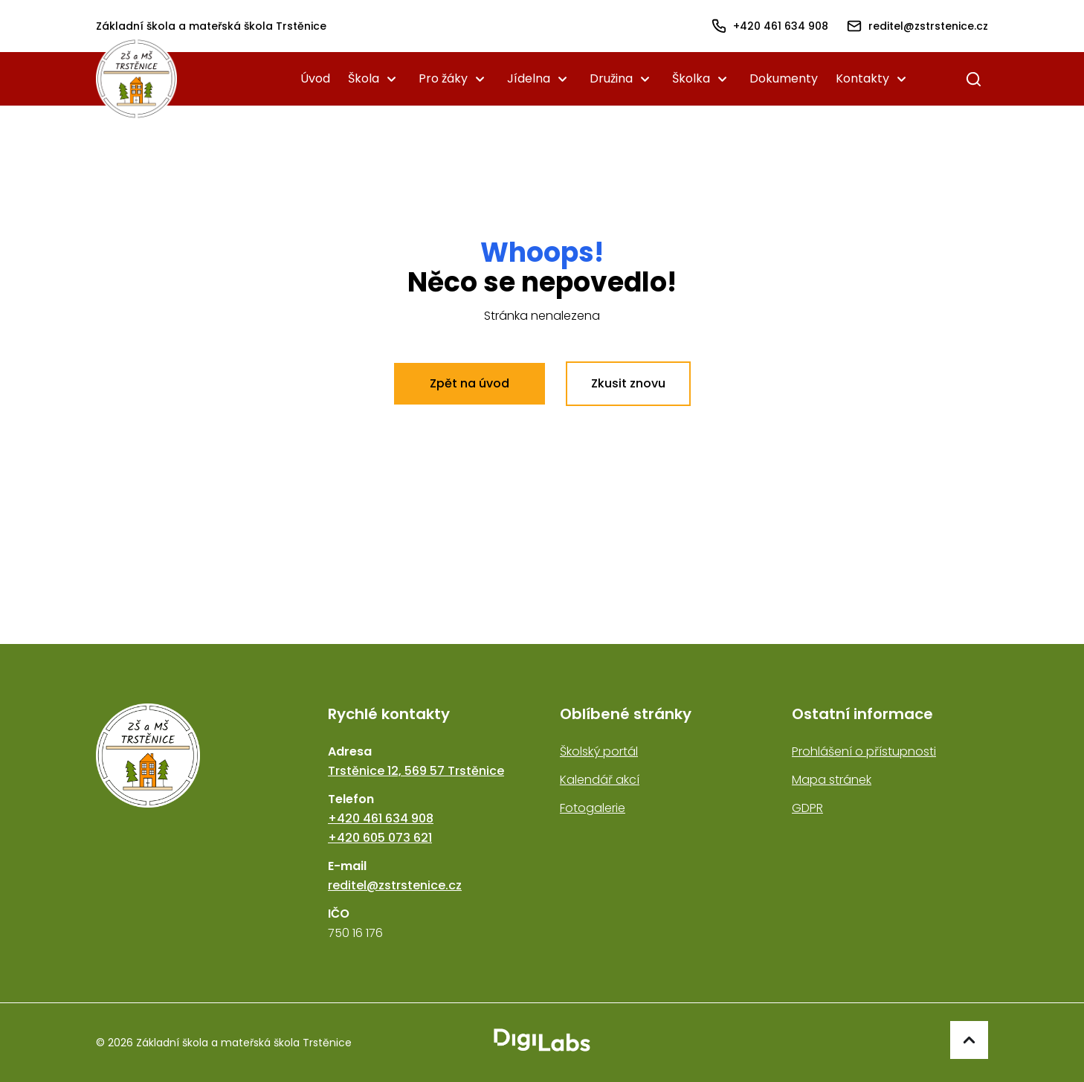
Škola (363, 78)
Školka (691, 78)
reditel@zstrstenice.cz (395, 885)
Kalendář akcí (599, 779)
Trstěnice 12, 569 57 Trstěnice (416, 770)
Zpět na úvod (469, 383)
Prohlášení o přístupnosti (864, 751)
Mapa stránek (831, 779)
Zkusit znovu (628, 383)
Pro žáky (443, 78)
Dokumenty (783, 78)
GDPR (807, 808)
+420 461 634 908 (380, 818)
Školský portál (599, 751)
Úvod (315, 78)
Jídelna (528, 78)
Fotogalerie (592, 808)
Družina (611, 78)
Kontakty (862, 78)
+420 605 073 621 (380, 837)
